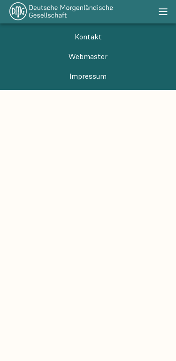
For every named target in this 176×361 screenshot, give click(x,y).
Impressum (88, 76)
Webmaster (88, 56)
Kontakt (88, 36)
